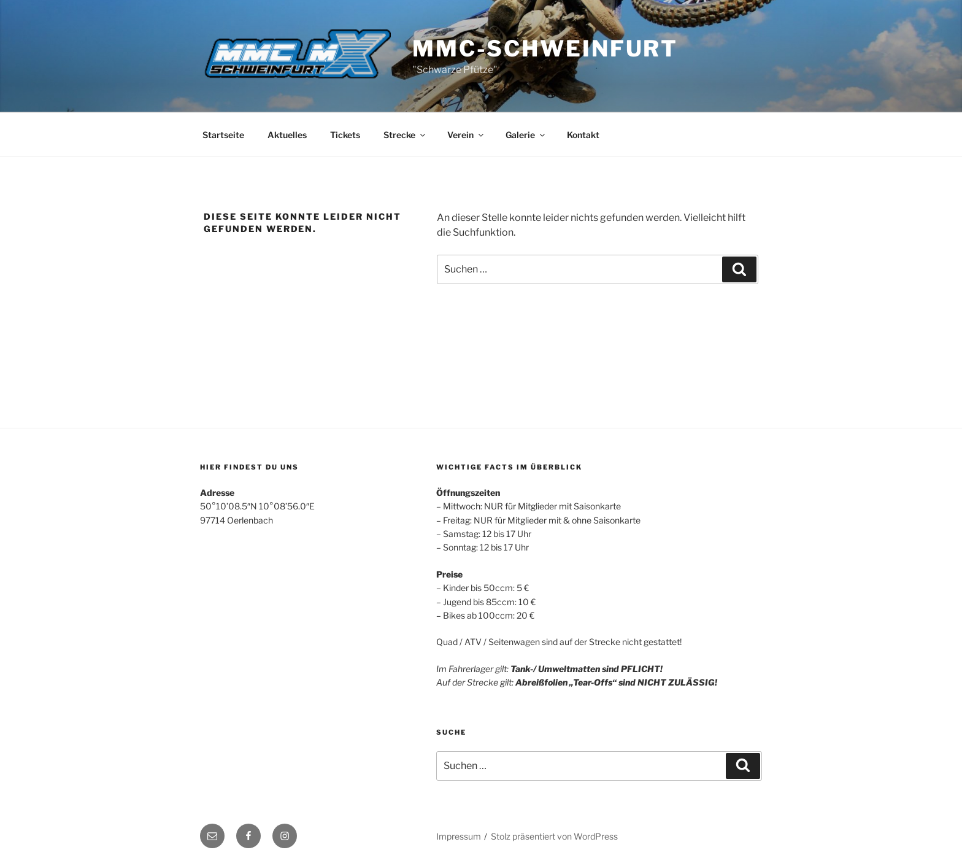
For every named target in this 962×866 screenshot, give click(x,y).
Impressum (458, 836)
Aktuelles (287, 135)
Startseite (223, 135)
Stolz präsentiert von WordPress (554, 836)
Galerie (526, 135)
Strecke (405, 135)
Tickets (345, 135)
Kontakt (583, 135)
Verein (466, 135)
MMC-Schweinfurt (545, 48)
